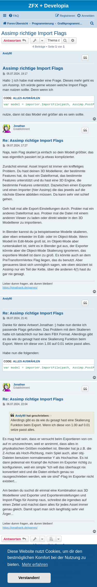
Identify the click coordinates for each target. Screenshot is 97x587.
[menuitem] (14, 16)
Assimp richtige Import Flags (33, 33)
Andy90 (7, 53)
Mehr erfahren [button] (35, 564)
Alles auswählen (26, 98)
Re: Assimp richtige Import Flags (33, 140)
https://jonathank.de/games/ (20, 287)
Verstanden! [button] (29, 578)
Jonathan (19, 126)
